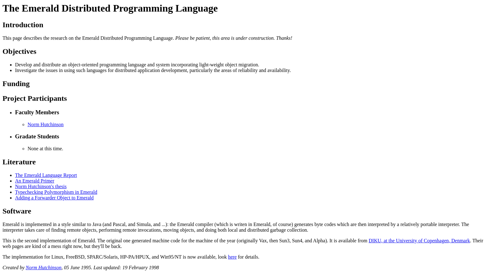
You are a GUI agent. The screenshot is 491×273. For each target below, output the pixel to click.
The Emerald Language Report (46, 175)
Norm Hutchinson (46, 124)
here (232, 257)
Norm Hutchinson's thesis (41, 186)
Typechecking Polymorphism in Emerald (56, 192)
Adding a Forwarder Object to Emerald (54, 197)
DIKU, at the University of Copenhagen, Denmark (419, 240)
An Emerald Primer (34, 180)
